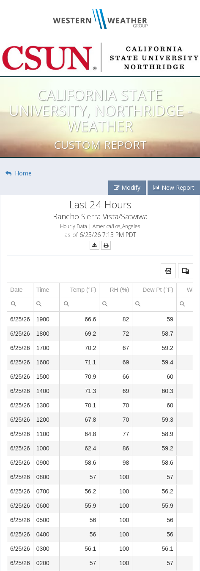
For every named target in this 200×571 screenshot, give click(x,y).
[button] (168, 270)
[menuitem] (13, 303)
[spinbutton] (79, 304)
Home (18, 173)
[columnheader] (20, 290)
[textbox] (20, 304)
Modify (127, 187)
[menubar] (13, 303)
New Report (174, 187)
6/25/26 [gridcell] (20, 319)
